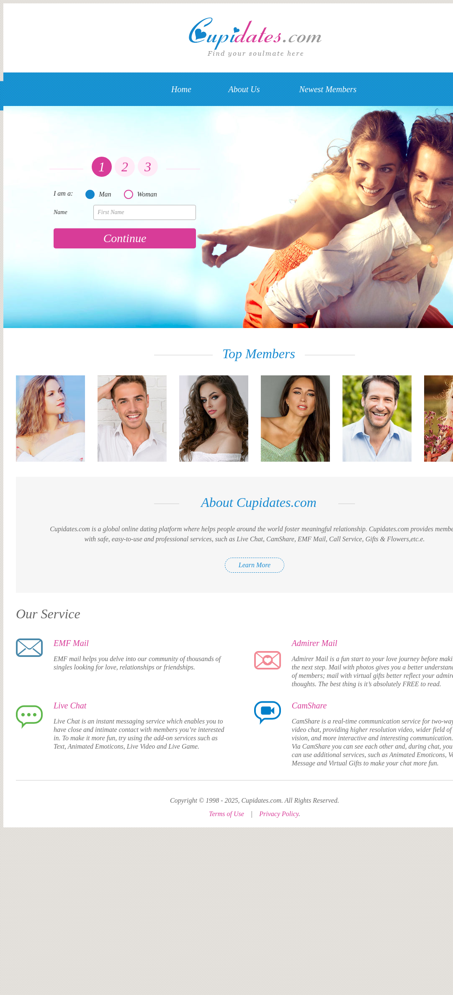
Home (181, 89)
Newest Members (327, 89)
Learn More (254, 565)
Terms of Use (226, 813)
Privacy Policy (279, 813)
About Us (244, 89)
